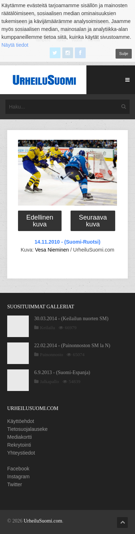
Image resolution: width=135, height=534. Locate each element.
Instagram (18, 476)
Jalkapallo (49, 381)
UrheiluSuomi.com (43, 521)
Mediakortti (19, 437)
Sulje (123, 53)
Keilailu (47, 327)
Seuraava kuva (93, 220)
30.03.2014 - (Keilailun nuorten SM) (71, 318)
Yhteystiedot (21, 453)
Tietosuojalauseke (27, 429)
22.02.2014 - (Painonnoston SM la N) (72, 345)
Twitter (14, 484)
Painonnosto (51, 354)
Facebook (18, 468)
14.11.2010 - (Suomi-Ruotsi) (67, 242)
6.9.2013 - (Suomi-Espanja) (62, 372)
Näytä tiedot (14, 45)
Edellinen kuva (39, 220)
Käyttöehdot (20, 421)
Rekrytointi (19, 445)
